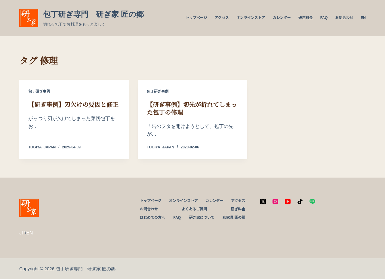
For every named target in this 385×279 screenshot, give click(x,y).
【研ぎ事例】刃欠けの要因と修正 (73, 104)
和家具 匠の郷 (234, 217)
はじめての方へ (152, 217)
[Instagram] (275, 201)
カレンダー (282, 18)
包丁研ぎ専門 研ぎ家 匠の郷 (93, 14)
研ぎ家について (201, 217)
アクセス (221, 18)
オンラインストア (250, 18)
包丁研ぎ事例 (39, 91)
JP (22, 232)
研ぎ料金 (305, 18)
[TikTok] (300, 201)
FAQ (324, 18)
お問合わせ (344, 18)
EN (363, 18)
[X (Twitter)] (263, 201)
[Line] (312, 201)
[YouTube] (288, 201)
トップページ (196, 18)
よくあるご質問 (194, 209)
